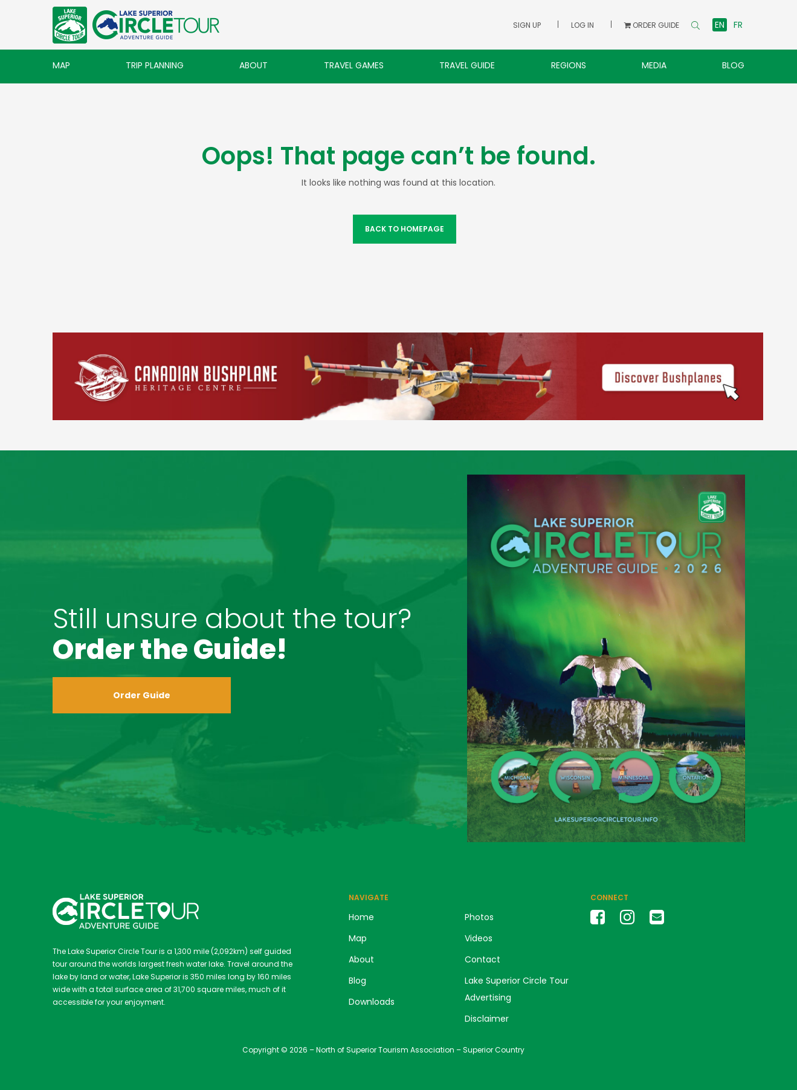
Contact (482, 959)
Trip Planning (155, 65)
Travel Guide (467, 65)
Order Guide (141, 695)
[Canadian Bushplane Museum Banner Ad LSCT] (408, 375)
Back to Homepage (404, 229)
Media (654, 65)
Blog (733, 65)
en (719, 25)
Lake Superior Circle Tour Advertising (517, 989)
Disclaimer (487, 1019)
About (253, 65)
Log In (582, 25)
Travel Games (354, 65)
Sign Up (527, 25)
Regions (568, 65)
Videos (478, 938)
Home (361, 917)
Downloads (372, 1002)
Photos (479, 917)
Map (61, 65)
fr (738, 25)
